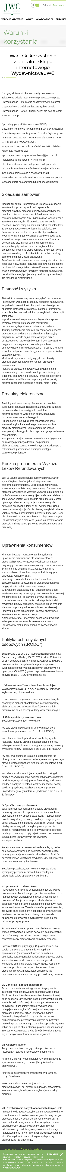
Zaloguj (47, 5)
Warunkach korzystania (28, 1165)
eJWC (29, 19)
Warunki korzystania (31, 1149)
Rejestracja (58, 5)
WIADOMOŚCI (44, 19)
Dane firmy (11, 1149)
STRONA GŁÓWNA (12, 19)
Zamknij (52, 1154)
